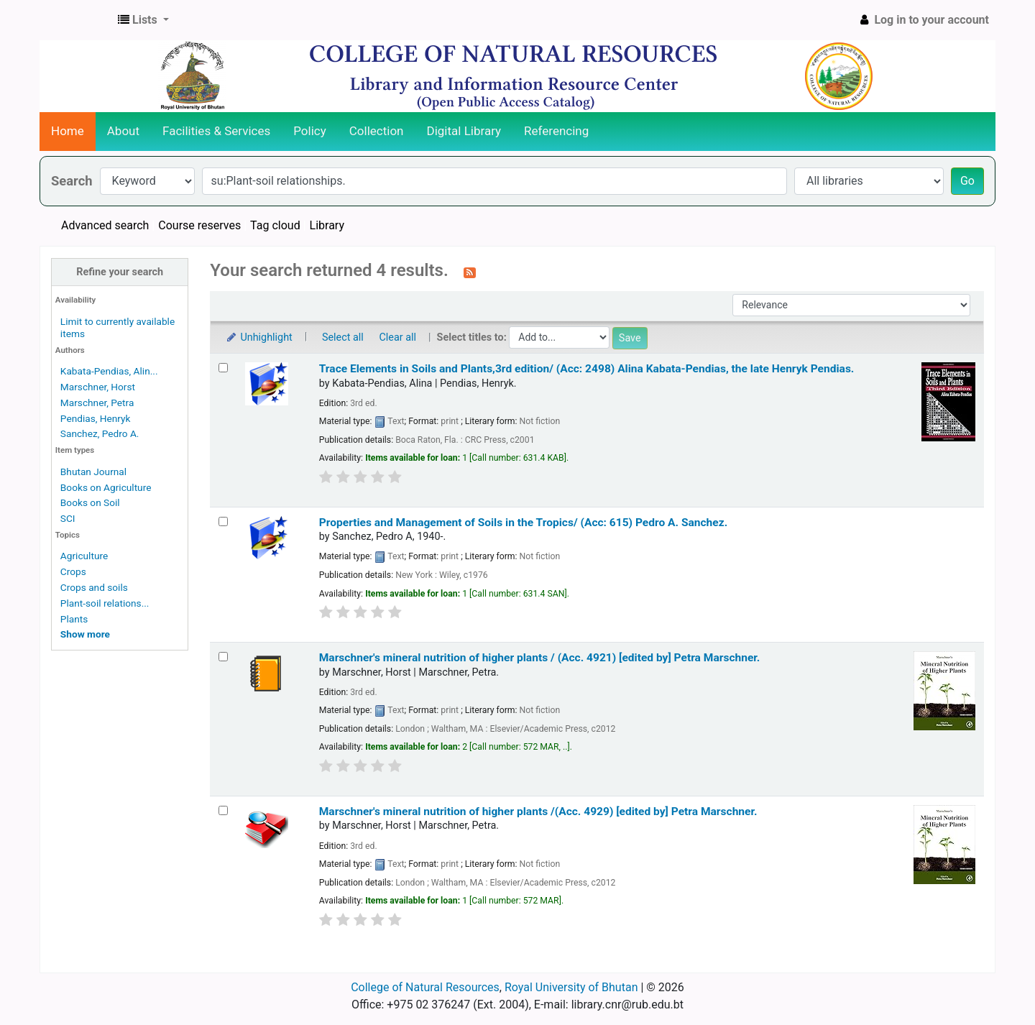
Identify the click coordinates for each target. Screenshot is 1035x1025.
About (123, 131)
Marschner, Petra (97, 402)
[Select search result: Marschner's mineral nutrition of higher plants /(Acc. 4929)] (223, 810)
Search (72, 180)
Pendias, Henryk (95, 418)
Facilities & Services (216, 131)
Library (327, 225)
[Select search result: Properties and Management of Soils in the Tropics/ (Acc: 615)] (223, 521)
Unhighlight (258, 337)
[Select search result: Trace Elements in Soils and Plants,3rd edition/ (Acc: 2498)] (223, 367)
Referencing (556, 131)
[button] (143, 20)
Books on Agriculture (106, 487)
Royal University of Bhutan (571, 987)
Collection (376, 131)
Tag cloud (275, 225)
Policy (309, 131)
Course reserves (199, 225)
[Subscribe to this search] (470, 271)
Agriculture (84, 555)
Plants (74, 619)
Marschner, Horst (97, 386)
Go (967, 181)
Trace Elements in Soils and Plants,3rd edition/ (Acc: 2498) (587, 368)
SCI (67, 518)
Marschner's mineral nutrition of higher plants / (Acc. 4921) (539, 657)
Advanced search (105, 225)
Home (67, 131)
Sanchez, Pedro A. (99, 433)
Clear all (397, 337)
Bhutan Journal (93, 471)
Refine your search (119, 272)
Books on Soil (90, 502)
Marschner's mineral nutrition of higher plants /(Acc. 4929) (538, 811)
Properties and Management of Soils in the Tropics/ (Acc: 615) (523, 522)
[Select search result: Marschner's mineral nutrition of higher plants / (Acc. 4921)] (223, 656)
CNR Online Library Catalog (76, 20)
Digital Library (464, 131)
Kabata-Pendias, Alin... (109, 371)
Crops (73, 571)
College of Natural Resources (425, 987)
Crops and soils (94, 587)
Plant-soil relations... (105, 603)
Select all (343, 337)
